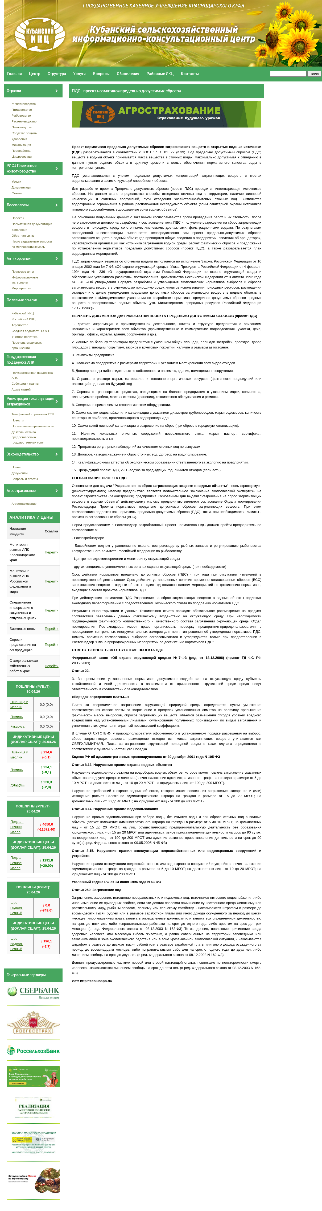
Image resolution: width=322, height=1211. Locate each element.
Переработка (21, 150)
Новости (18, 420)
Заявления (19, 229)
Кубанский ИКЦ (23, 313)
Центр (34, 74)
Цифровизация (23, 156)
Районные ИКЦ (160, 74)
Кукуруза (17, 726)
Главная (14, 74)
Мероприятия (21, 288)
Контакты (190, 74)
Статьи (17, 193)
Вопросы (101, 74)
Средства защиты (25, 133)
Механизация (21, 144)
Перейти (52, 552)
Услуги (79, 74)
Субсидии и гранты (25, 383)
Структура (57, 74)
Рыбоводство (21, 115)
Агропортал (20, 325)
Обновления (128, 74)
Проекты (18, 218)
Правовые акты (23, 271)
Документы (20, 473)
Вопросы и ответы (25, 479)
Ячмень (16, 717)
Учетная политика (25, 336)
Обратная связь (23, 235)
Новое (16, 467)
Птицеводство (22, 109)
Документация (22, 187)
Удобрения (19, 139)
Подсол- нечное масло (16, 827)
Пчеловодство (22, 127)
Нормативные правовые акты (33, 426)
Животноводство (24, 103)
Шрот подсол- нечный (16, 908)
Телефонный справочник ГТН (33, 414)
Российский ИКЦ (24, 319)
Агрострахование (24, 503)
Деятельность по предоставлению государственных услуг (28, 437)
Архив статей (21, 389)
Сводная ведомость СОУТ (30, 330)
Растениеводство (24, 121)
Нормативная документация (32, 223)
